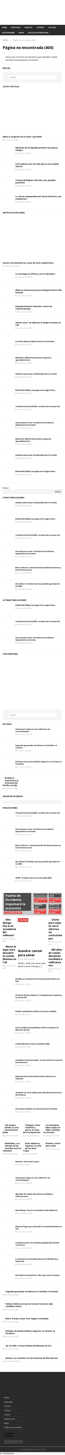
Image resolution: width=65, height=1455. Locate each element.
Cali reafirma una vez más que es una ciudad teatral (37, 165)
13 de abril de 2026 (52, 1136)
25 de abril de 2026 (24, 1065)
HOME (4, 27)
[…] (40, 966)
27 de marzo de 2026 (24, 1232)
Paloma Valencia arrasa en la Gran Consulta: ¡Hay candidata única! (29, 1305)
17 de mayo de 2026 (24, 428)
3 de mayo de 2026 (24, 1033)
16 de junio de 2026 (24, 169)
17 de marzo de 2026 (24, 1248)
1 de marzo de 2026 (24, 767)
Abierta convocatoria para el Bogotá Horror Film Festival (38, 291)
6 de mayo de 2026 (24, 1014)
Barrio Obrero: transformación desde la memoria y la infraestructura (38, 568)
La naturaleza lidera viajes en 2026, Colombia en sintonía (51, 1129)
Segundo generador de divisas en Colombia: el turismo (36, 746)
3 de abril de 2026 (31, 1154)
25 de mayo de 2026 (24, 377)
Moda (21, 33)
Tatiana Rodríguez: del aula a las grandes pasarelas (35, 181)
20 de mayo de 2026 (24, 393)
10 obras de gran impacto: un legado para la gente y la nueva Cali (38, 996)
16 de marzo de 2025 (24, 296)
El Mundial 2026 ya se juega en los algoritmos (35, 390)
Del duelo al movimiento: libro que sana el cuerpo (37, 1275)
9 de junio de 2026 (23, 202)
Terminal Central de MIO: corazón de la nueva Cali (37, 406)
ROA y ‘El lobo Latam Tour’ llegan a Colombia (26, 1318)
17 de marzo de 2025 (24, 328)
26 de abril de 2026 (24, 1047)
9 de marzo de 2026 (24, 751)
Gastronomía (8, 33)
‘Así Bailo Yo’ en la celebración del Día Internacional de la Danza (38, 1093)
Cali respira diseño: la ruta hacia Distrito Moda (36, 1109)
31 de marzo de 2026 (24, 734)
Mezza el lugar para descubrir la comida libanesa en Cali (9, 954)
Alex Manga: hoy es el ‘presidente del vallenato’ (9, 927)
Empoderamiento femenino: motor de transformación (33, 307)
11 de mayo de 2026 (24, 589)
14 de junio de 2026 (24, 186)
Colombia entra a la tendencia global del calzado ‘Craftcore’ (37, 1243)
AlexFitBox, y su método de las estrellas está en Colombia (12, 1147)
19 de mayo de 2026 (24, 409)
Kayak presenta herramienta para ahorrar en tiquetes (35, 1077)
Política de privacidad (38, 33)
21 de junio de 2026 (24, 153)
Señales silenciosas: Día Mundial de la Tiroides (36, 374)
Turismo (40, 27)
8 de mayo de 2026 (24, 1000)
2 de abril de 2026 (27, 959)
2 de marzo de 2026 (12, 1322)
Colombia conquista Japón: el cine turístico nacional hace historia (38, 1061)
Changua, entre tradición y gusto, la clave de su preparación (31, 1129)
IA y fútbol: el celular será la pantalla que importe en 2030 (37, 585)
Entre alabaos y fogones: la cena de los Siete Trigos (32, 1147)
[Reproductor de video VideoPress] (32, 682)
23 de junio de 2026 (11, 140)
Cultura (52, 27)
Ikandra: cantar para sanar (30, 953)
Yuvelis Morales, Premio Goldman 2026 (32, 1044)
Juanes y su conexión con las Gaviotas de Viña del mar (31, 1358)
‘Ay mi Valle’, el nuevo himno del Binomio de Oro (28, 1345)
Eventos (28, 27)
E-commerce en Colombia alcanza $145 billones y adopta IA (36, 1260)
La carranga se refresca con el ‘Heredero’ (35, 274)
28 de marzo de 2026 (24, 1213)
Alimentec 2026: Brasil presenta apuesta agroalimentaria (33, 358)
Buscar (6, 488)
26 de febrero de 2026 (12, 1361)
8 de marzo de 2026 (12, 1309)
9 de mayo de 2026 (11, 788)
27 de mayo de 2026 (24, 344)
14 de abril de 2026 (31, 1136)
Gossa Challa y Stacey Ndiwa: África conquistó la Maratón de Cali (37, 1028)
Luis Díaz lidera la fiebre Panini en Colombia (34, 341)
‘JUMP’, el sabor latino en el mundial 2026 (33, 878)
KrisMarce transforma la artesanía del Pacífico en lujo (10, 782)
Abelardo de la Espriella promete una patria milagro (36, 148)
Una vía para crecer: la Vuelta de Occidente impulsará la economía (34, 423)
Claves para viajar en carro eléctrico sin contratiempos (32, 730)
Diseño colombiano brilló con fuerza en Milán (35, 1011)
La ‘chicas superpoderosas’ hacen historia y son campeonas (38, 197)
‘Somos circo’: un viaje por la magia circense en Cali (38, 323)
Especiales (15, 27)
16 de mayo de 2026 (24, 573)
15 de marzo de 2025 (12, 266)
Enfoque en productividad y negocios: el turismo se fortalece (38, 762)
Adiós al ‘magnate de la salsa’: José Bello (22, 136)
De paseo (7, 724)
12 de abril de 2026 (11, 1154)
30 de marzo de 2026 (24, 1199)
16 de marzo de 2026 (24, 1264)
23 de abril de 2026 (24, 1098)
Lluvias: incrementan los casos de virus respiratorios (28, 263)
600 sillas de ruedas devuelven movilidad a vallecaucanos (55, 957)
